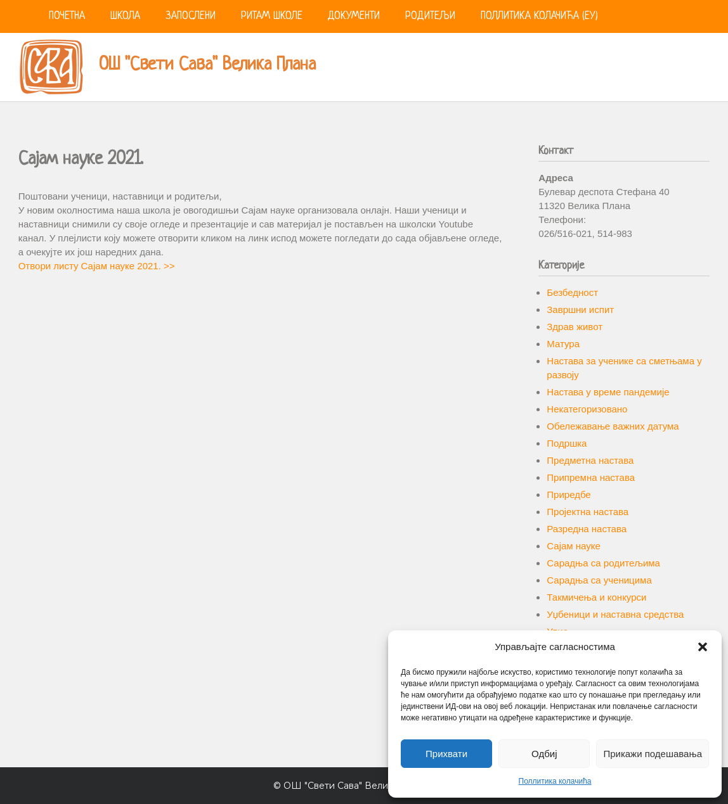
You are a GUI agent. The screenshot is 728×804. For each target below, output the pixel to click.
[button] (702, 647)
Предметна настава (590, 460)
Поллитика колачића (555, 781)
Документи (354, 16)
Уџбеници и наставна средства (615, 614)
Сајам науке (574, 545)
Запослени (191, 16)
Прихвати (446, 753)
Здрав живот (574, 326)
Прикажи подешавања (652, 753)
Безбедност (572, 292)
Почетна (67, 16)
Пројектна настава (587, 511)
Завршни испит (580, 309)
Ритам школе (271, 16)
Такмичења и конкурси (596, 597)
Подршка (567, 443)
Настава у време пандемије (608, 391)
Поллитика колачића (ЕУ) (539, 16)
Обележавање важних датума (613, 426)
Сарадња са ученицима (599, 580)
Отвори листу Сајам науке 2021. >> (96, 265)
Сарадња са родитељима (603, 563)
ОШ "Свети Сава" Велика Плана (207, 65)
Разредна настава (587, 528)
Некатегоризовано (587, 409)
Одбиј (544, 753)
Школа (125, 16)
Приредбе (568, 494)
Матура (563, 343)
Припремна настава (591, 477)
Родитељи (430, 16)
